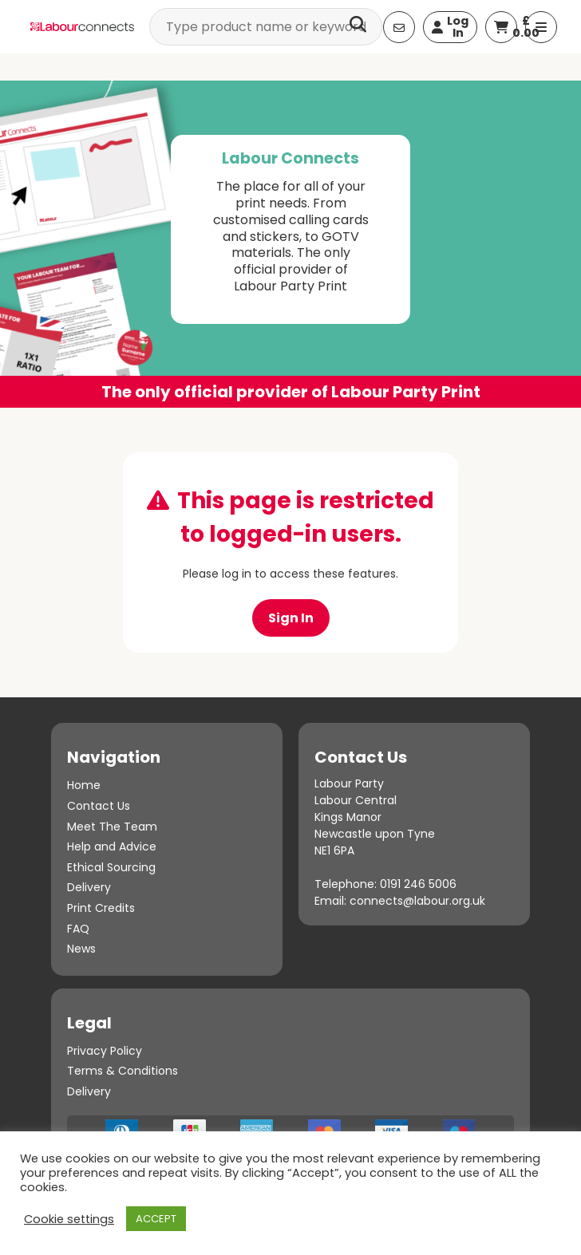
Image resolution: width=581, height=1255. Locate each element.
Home (84, 785)
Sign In (291, 618)
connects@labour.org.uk (417, 901)
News (81, 949)
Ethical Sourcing (111, 867)
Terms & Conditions (122, 1071)
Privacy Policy (104, 1051)
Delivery (89, 887)
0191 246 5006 (418, 884)
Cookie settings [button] (69, 1219)
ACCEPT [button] (156, 1218)
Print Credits (101, 908)
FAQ (78, 929)
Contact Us (98, 806)
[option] (290, 244)
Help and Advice (111, 846)
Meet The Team (112, 827)
